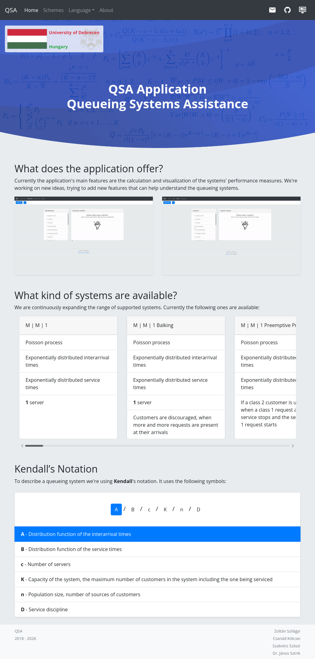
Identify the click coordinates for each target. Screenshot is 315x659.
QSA (11, 10)
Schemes (53, 10)
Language (80, 10)
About (106, 10)
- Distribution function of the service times (71, 549)
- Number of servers (45, 564)
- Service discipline (44, 609)
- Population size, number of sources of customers (80, 594)
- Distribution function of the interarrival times (76, 534)
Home (31, 10)
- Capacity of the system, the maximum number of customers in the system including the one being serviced (147, 579)
